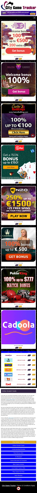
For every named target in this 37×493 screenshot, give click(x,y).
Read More (16, 58)
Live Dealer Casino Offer (18, 468)
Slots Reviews (18, 475)
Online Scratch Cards (18, 445)
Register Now (20, 141)
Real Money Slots (18, 453)
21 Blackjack (18, 456)
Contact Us (18, 479)
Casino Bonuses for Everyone (18, 460)
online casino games (11, 399)
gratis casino (11, 417)
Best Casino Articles (18, 464)
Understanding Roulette (18, 449)
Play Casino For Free (18, 471)
